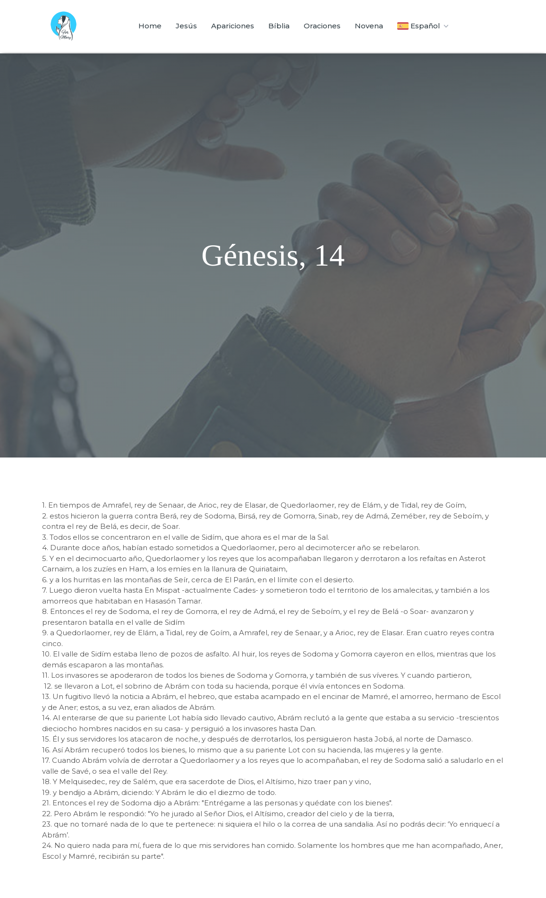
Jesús (186, 25)
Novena (369, 25)
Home (150, 25)
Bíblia (279, 25)
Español (424, 26)
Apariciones (232, 25)
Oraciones (322, 25)
